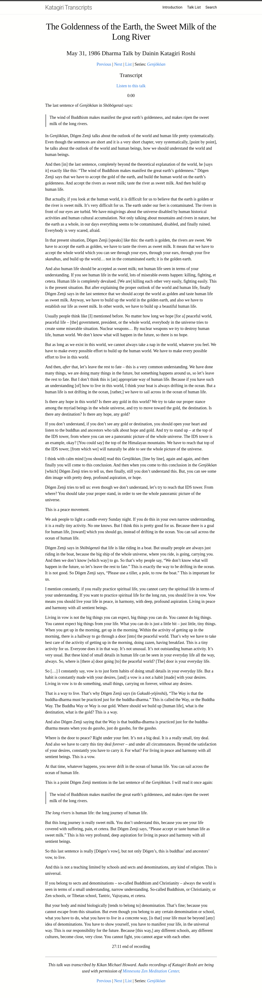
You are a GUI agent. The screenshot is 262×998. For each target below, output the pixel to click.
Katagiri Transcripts (68, 7)
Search (211, 7)
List (128, 64)
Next (118, 64)
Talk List (194, 7)
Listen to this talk (131, 86)
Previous (104, 64)
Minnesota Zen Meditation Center (151, 971)
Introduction (172, 7)
